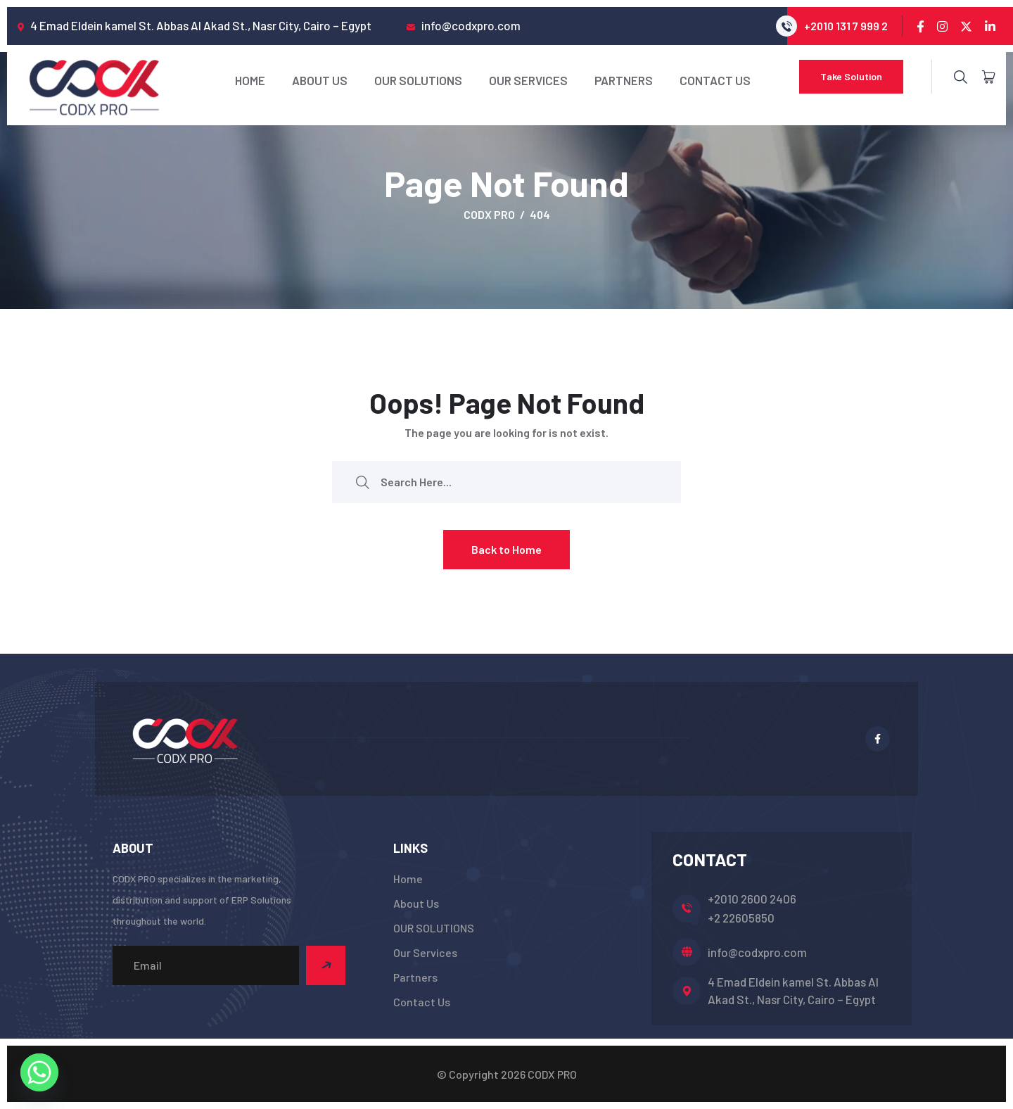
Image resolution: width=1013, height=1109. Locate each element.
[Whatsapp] (39, 1072)
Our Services (528, 80)
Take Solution (851, 76)
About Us (320, 80)
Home (250, 80)
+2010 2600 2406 (752, 899)
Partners (623, 80)
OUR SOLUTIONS (418, 80)
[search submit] (362, 481)
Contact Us (715, 80)
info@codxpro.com (757, 952)
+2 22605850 (741, 918)
